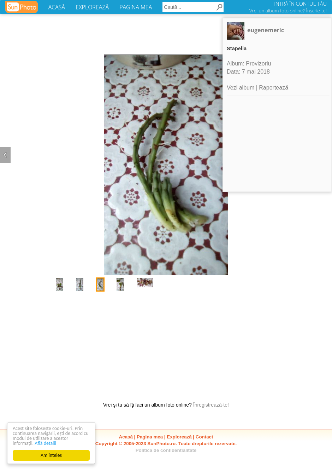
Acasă (126, 437)
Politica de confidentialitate (166, 450)
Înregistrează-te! (211, 405)
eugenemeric (265, 30)
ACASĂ (56, 7)
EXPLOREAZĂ (92, 7)
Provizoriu (258, 64)
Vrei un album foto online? (288, 10)
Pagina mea (150, 437)
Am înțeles (51, 455)
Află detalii (45, 443)
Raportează (273, 88)
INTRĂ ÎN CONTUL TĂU (300, 3)
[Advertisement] (166, 343)
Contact (204, 437)
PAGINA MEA (135, 7)
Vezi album (240, 88)
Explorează (179, 437)
